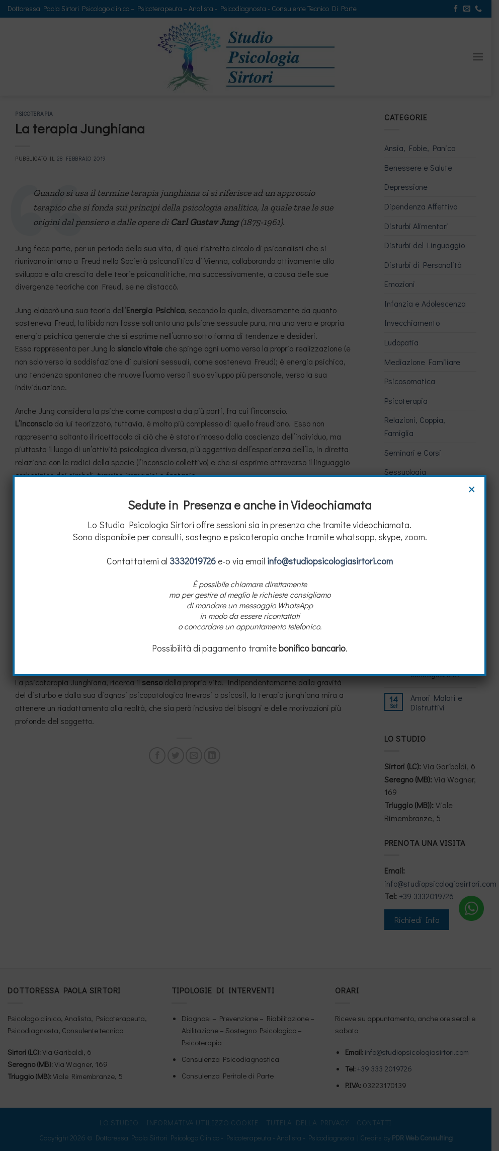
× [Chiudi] (471, 488)
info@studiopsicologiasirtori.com (330, 561)
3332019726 (193, 561)
